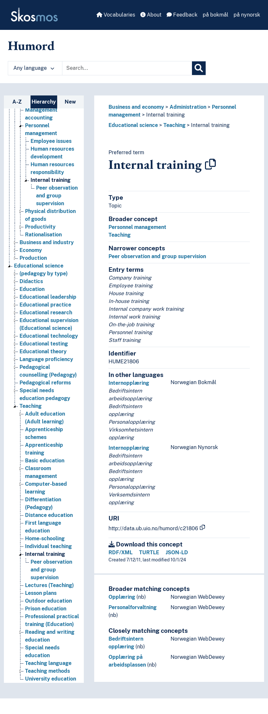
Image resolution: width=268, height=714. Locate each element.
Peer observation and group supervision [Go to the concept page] (57, 196)
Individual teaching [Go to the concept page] (48, 546)
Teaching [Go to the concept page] (30, 406)
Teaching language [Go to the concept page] (48, 663)
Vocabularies (115, 15)
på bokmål (215, 15)
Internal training (165, 115)
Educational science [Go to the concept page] (38, 266)
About (150, 15)
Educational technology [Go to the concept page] (48, 336)
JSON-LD (177, 552)
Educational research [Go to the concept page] (45, 312)
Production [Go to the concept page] (33, 258)
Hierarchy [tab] (44, 102)
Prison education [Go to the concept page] (45, 609)
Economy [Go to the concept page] (30, 250)
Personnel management (137, 227)
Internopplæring (128, 383)
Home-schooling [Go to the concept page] (45, 538)
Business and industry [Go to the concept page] (46, 242)
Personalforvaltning (132, 607)
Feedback (182, 15)
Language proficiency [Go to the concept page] (46, 359)
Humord (31, 45)
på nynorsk (247, 15)
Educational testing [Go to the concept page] (43, 344)
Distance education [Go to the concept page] (49, 515)
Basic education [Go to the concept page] (44, 460)
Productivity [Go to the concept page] (40, 227)
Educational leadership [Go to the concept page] (47, 297)
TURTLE (149, 552)
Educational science (133, 125)
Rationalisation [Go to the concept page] (43, 235)
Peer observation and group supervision (157, 256)
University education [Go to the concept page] (50, 679)
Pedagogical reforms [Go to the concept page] (45, 383)
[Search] (199, 68)
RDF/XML (120, 552)
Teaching (174, 125)
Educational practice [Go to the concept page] (45, 305)
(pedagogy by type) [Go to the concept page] (43, 273)
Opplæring (121, 597)
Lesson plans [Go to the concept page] (41, 593)
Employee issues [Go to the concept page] (51, 141)
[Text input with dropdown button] (127, 68)
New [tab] (70, 102)
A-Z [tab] (17, 102)
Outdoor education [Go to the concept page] (48, 601)
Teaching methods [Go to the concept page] (47, 671)
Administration (188, 107)
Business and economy (136, 107)
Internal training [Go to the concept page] (50, 180)
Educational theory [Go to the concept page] (43, 351)
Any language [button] (33, 68)
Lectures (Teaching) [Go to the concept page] (49, 585)
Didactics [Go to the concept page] (31, 281)
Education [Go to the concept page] (32, 289)
